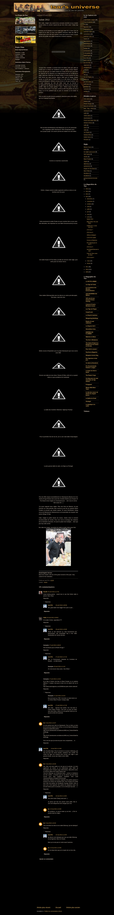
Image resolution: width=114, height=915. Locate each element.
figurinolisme (87, 41)
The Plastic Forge (91, 375)
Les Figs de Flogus (91, 309)
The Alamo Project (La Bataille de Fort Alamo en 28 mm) (92, 344)
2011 (87, 266)
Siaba (45, 617)
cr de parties (87, 53)
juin (88, 211)
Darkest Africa (87, 134)
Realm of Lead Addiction (90, 322)
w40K (85, 113)
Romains (86, 139)
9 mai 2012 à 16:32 (51, 823)
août (88, 206)
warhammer (87, 166)
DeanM (45, 591)
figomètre (86, 27)
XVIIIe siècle (87, 115)
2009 (87, 272)
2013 (87, 194)
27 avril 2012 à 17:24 (61, 657)
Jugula (85, 161)
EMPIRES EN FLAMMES (89, 332)
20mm (85, 72)
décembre (90, 198)
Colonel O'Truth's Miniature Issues (91, 305)
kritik (85, 149)
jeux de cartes (87, 82)
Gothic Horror (87, 137)
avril (88, 217)
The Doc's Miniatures (92, 340)
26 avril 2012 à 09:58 (61, 605)
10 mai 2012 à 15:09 (55, 809)
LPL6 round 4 (90, 257)
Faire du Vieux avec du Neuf (92, 254)
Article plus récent (43, 907)
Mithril (85, 79)
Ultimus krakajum (91, 235)
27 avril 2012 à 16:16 (59, 695)
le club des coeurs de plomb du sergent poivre (92, 393)
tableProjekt (87, 55)
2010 (87, 269)
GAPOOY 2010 (88, 31)
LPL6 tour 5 (90, 247)
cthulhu (86, 156)
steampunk (87, 111)
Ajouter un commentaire (46, 859)
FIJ (84, 24)
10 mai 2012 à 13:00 (61, 796)
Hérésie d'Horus (88, 122)
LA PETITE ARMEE (91, 281)
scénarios (86, 89)
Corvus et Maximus (92, 240)
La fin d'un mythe (91, 237)
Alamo (85, 127)
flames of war (87, 147)
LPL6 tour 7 (90, 229)
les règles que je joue (89, 152)
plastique (86, 86)
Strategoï (88, 401)
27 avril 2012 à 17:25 (61, 705)
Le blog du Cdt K (90, 326)
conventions (87, 34)
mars (88, 261)
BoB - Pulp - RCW (89, 108)
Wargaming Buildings (92, 318)
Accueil (58, 907)
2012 (87, 196)
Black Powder (87, 159)
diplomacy (86, 163)
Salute (45, 582)
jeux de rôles (87, 62)
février (89, 263)
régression (86, 65)
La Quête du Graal (91, 398)
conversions (87, 50)
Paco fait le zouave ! (91, 349)
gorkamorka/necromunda (90, 178)
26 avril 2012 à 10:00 (61, 629)
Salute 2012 (90, 219)
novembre (90, 201)
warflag (86, 91)
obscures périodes (89, 106)
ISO (85, 74)
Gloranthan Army (91, 329)
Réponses (48, 602)
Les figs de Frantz (91, 284)
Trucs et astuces (88, 22)
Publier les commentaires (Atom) (53, 911)
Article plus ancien (73, 907)
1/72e (85, 70)
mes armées (87, 46)
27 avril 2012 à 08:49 (55, 645)
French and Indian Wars (90, 120)
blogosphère (87, 29)
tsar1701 (50, 605)
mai (88, 214)
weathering (87, 67)
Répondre (46, 598)
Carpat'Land (89, 312)
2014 (87, 191)
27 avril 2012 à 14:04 (55, 679)
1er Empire (87, 132)
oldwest (86, 101)
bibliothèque (87, 43)
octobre (89, 204)
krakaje (86, 48)
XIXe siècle (87, 99)
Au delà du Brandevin (92, 363)
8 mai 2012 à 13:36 (56, 748)
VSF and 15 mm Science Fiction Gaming (90, 300)
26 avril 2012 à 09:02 (52, 617)
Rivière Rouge (87, 103)
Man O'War (87, 171)
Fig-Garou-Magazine (91, 352)
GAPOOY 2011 (88, 36)
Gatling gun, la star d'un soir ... (92, 226)
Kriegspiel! (89, 384)
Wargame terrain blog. (92, 355)
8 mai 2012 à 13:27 (51, 723)
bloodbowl (86, 175)
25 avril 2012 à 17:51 (53, 591)
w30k (85, 125)
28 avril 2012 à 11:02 (59, 666)
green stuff (87, 60)
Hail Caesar (87, 154)
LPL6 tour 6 (90, 232)
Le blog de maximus (91, 315)
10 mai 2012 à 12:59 (61, 834)
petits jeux (86, 84)
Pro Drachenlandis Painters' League (91, 366)
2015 (87, 189)
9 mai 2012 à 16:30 (51, 764)
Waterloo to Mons (91, 336)
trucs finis (86, 58)
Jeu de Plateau (88, 77)
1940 (85, 130)
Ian (44, 723)
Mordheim (86, 173)
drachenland (87, 118)
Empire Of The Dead (89, 168)
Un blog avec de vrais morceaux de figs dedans (92, 380)
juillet (88, 209)
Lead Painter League (89, 19)
